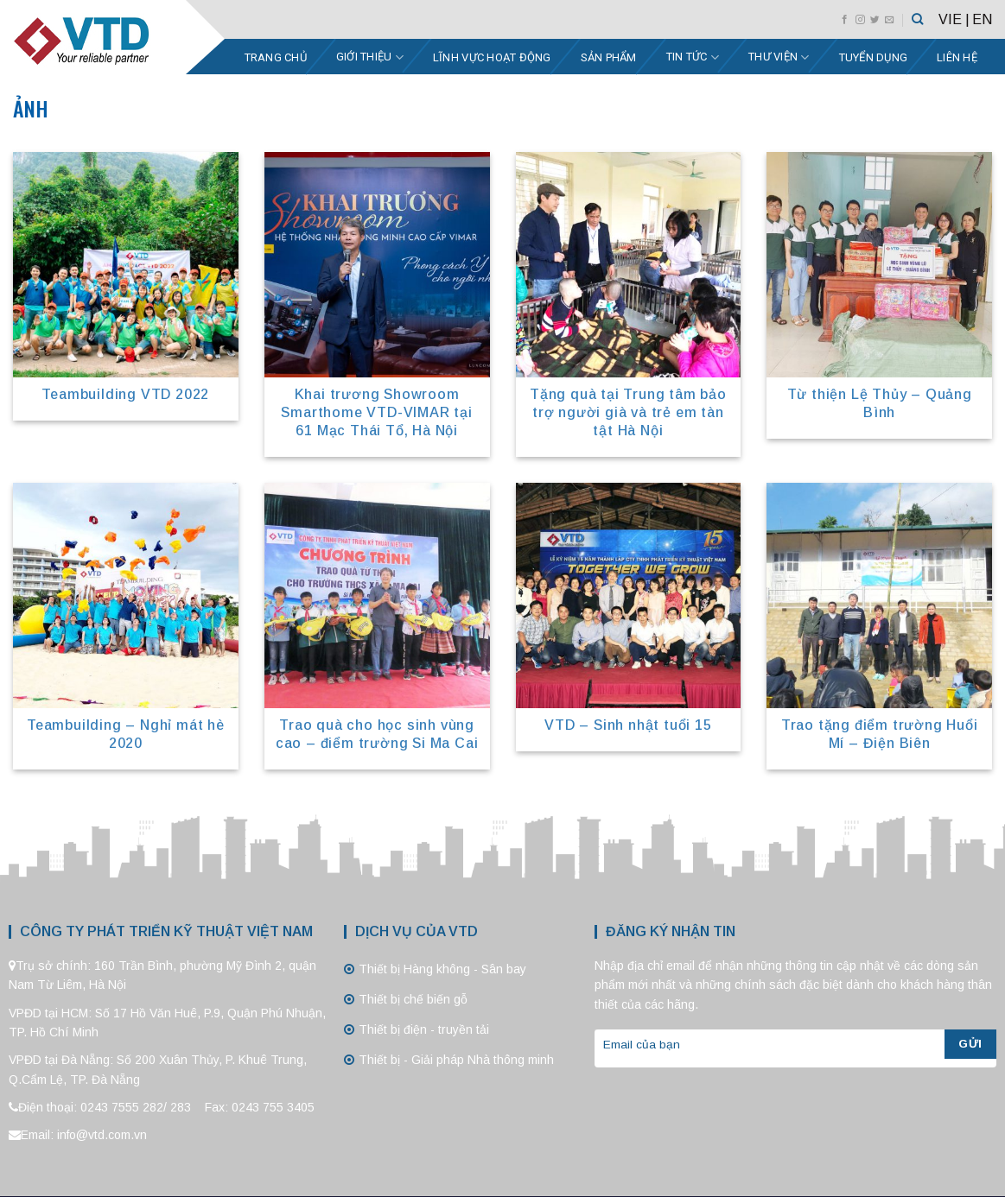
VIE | (954, 19)
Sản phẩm (609, 57)
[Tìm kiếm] (917, 19)
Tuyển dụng (873, 57)
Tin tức (692, 57)
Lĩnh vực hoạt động (492, 57)
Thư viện (779, 57)
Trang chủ (276, 57)
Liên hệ (957, 57)
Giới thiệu (370, 57)
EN (982, 19)
